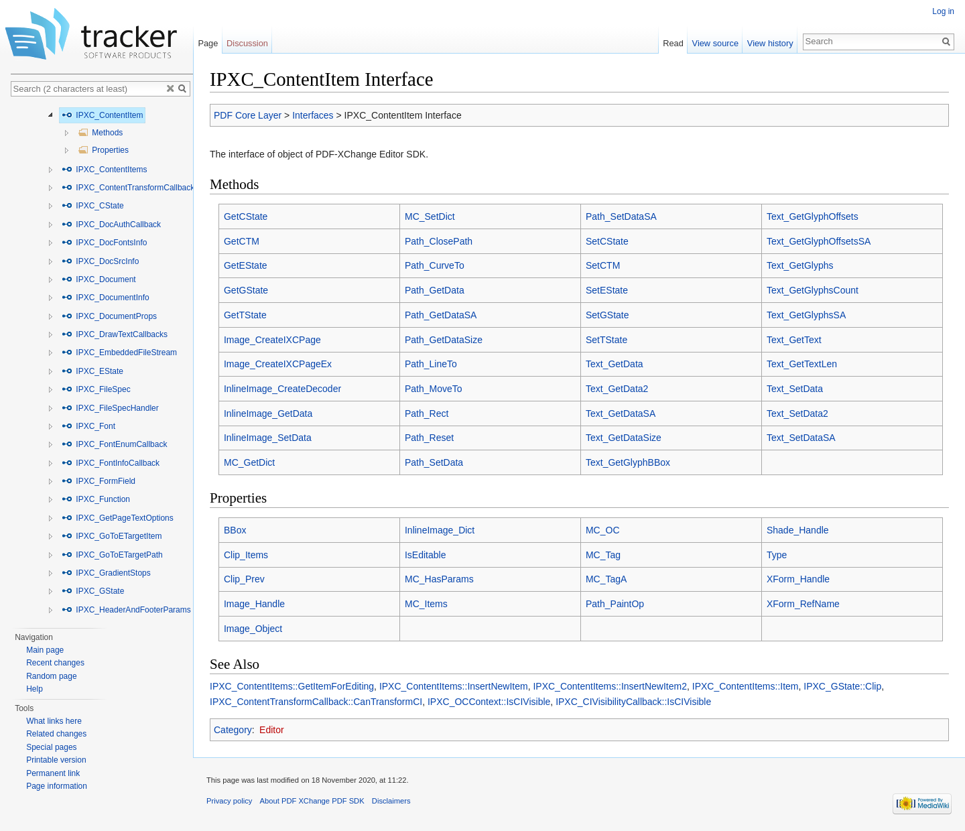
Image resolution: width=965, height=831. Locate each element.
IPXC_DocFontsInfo (104, 243)
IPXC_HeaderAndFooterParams (126, 610)
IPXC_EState (92, 371)
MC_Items (426, 603)
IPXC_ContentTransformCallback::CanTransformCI (316, 701)
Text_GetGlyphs (800, 265)
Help (34, 689)
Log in (943, 11)
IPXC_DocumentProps (109, 316)
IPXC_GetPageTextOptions (118, 518)
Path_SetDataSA (621, 216)
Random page (51, 676)
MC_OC (603, 530)
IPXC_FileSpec (96, 389)
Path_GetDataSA (440, 315)
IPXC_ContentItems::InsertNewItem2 (610, 686)
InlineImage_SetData (268, 437)
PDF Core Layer (247, 115)
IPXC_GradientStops (106, 573)
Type (777, 555)
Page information (56, 786)
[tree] (102, 363)
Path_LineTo (431, 364)
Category (233, 729)
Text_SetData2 (797, 413)
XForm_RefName (803, 603)
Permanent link (53, 773)
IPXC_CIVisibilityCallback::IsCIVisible (633, 701)
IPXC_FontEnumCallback (114, 444)
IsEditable (425, 555)
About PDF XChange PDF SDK (312, 801)
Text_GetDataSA (620, 413)
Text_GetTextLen (802, 364)
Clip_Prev (244, 579)
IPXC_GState (93, 591)
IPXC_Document (99, 279)
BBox (235, 530)
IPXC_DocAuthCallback (111, 224)
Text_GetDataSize (623, 437)
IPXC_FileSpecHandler (110, 408)
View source (715, 43)
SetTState (606, 339)
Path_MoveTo (433, 388)
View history (770, 43)
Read (673, 43)
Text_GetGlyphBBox (628, 462)
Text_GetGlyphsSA (806, 315)
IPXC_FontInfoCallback (110, 463)
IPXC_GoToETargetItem (112, 536)
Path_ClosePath (438, 241)
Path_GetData (434, 290)
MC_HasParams (439, 579)
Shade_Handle (798, 530)
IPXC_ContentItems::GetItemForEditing (292, 686)
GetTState (245, 315)
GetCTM (241, 241)
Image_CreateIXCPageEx (278, 364)
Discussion (247, 43)
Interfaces (312, 115)
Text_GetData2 (617, 388)
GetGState (246, 290)
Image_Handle (254, 603)
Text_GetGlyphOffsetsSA (819, 241)
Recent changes (55, 662)
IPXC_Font (88, 426)
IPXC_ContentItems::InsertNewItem (453, 686)
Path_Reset (429, 437)
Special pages (51, 747)
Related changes (56, 734)
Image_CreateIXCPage (272, 339)
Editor (271, 729)
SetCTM (603, 265)
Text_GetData (614, 364)
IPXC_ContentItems (104, 170)
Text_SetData (795, 388)
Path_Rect (426, 413)
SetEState (607, 290)
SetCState (607, 241)
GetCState (245, 216)
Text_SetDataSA (801, 437)
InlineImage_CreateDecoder (282, 388)
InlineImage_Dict (439, 530)
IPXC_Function (96, 499)
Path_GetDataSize (443, 339)
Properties (103, 150)
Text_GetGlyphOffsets (812, 216)
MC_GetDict (249, 462)
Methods (100, 133)
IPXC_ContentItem (102, 115)
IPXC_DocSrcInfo (100, 261)
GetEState (245, 265)
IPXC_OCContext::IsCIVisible (489, 701)
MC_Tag (603, 555)
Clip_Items (246, 555)
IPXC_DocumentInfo (105, 298)
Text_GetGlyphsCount (812, 290)
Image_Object (253, 628)
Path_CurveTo (434, 265)
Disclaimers (391, 801)
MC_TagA (606, 579)
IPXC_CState (93, 206)
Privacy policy (229, 801)
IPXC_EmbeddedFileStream (119, 352)
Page (208, 43)
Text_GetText (794, 339)
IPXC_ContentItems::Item (745, 686)
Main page (45, 650)
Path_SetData (434, 462)
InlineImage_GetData (268, 413)
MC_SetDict (430, 216)
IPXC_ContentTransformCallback (128, 188)
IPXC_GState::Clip (842, 686)
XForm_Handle (798, 579)
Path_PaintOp (615, 603)
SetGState (607, 315)
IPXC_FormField (98, 481)
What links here (54, 721)
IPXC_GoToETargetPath (112, 555)
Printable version (56, 760)
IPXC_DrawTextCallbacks (115, 334)
